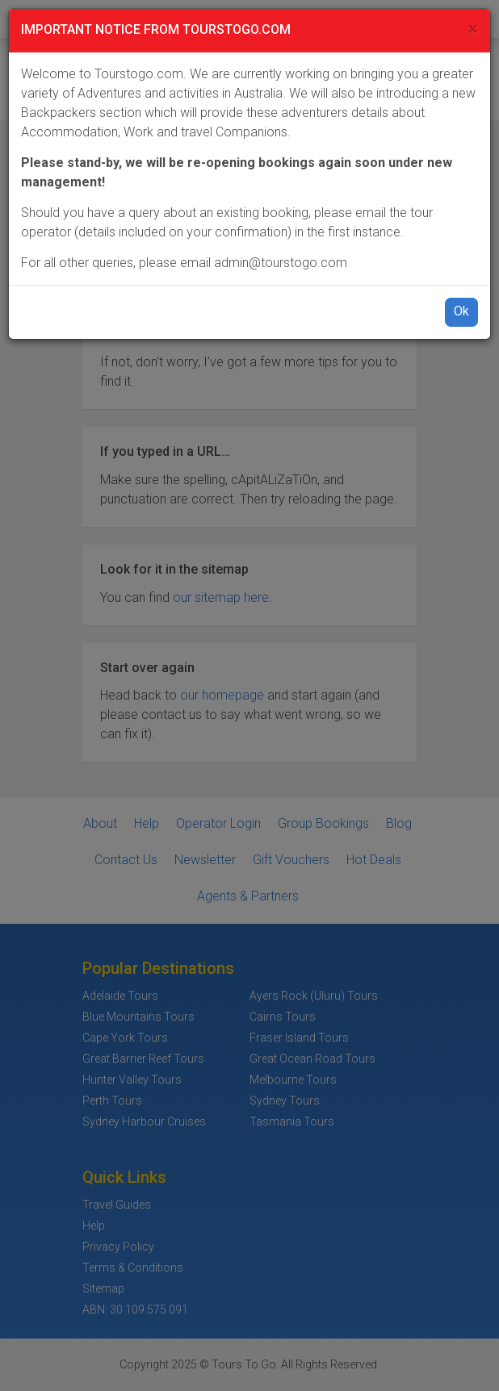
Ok (461, 311)
